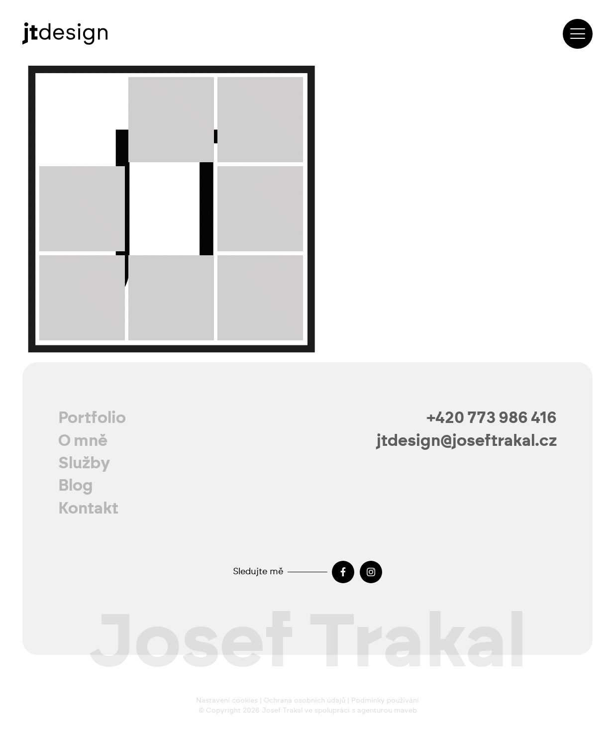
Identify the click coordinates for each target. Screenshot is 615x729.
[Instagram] (371, 572)
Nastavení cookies (227, 700)
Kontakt (88, 509)
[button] (578, 34)
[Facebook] (343, 572)
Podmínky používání (385, 700)
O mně (82, 441)
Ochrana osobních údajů (304, 700)
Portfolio (92, 418)
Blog (75, 486)
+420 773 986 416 (492, 418)
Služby (84, 463)
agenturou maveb (387, 710)
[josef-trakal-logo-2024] (64, 33)
